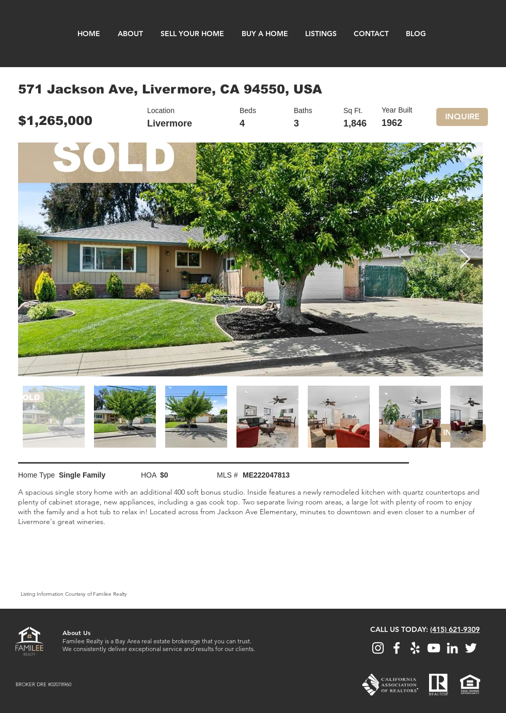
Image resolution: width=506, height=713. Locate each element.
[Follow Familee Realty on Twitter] (471, 648)
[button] (462, 117)
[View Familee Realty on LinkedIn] (452, 648)
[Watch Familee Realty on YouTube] (433, 648)
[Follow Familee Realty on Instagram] (378, 648)
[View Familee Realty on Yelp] (415, 648)
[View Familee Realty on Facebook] (396, 648)
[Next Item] (464, 259)
